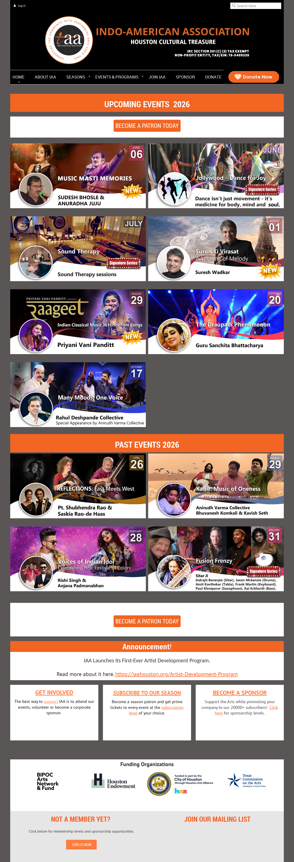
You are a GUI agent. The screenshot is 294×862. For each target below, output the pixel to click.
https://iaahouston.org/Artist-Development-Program (176, 674)
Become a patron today (147, 126)
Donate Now (253, 76)
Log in (22, 6)
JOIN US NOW (81, 844)
